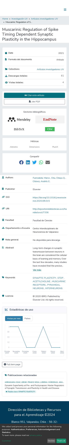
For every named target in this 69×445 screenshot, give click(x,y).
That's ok (61, 440)
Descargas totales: (16, 75)
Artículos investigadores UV (44, 18)
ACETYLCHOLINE (42, 281)
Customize (6, 440)
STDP (61, 277)
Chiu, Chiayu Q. (58, 177)
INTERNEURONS (54, 288)
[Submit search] (51, 9)
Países (27, 318)
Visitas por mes (14, 318)
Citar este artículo (34, 95)
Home (5, 18)
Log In (56, 9)
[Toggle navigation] (65, 9)
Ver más (37, 269)
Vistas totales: (14, 82)
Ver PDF (34, 101)
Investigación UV (19, 18)
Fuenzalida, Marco (41, 177)
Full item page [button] (12, 364)
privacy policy (35, 435)
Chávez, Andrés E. (41, 181)
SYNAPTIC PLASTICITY (45, 277)
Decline (51, 440)
